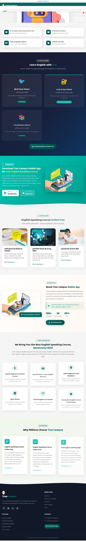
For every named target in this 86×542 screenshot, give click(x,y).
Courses (46, 502)
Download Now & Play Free (43, 149)
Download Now (58, 322)
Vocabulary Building (8, 524)
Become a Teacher (50, 499)
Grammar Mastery (7, 521)
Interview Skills (6, 527)
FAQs (45, 507)
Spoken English (6, 518)
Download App (52, 526)
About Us (47, 496)
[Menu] (82, 5)
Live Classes (5, 530)
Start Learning (9, 264)
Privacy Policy (48, 505)
